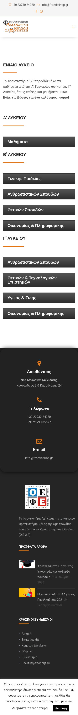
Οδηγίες (27, 651)
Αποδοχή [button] (61, 708)
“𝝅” (31, 81)
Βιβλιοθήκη (29, 657)
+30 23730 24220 (39, 417)
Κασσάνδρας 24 (51, 385)
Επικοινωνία (30, 639)
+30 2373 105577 (39, 422)
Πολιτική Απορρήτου (36, 663)
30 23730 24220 (24, 4)
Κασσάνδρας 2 (26, 385)
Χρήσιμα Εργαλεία (34, 645)
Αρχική (26, 633)
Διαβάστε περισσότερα (30, 708)
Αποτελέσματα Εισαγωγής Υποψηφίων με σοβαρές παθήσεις (55, 571)
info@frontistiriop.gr (55, 4)
